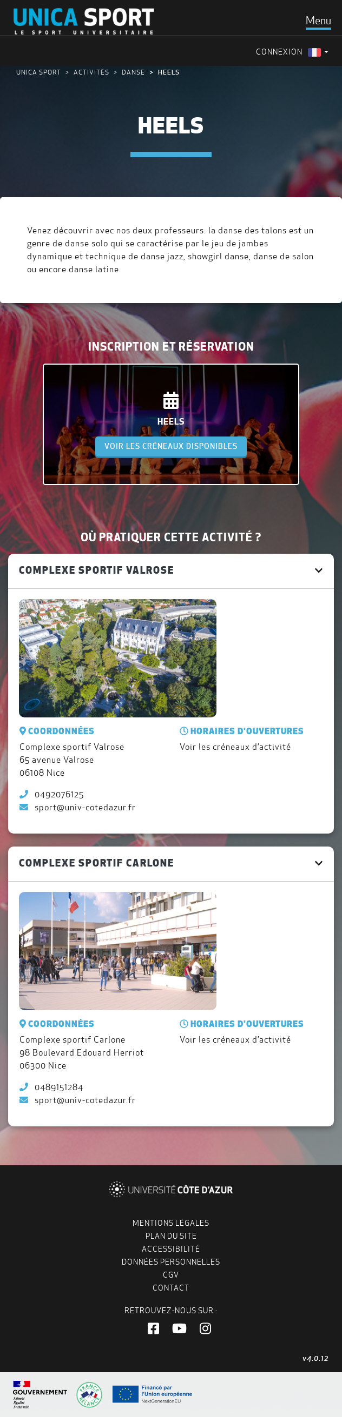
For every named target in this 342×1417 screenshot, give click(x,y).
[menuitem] (318, 52)
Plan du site (171, 1236)
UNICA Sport (38, 72)
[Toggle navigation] (318, 20)
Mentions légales (171, 1223)
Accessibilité (171, 1249)
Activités (91, 72)
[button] (153, 1329)
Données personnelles (171, 1262)
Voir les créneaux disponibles (171, 446)
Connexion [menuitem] (279, 52)
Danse (133, 72)
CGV (171, 1275)
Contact (171, 1288)
